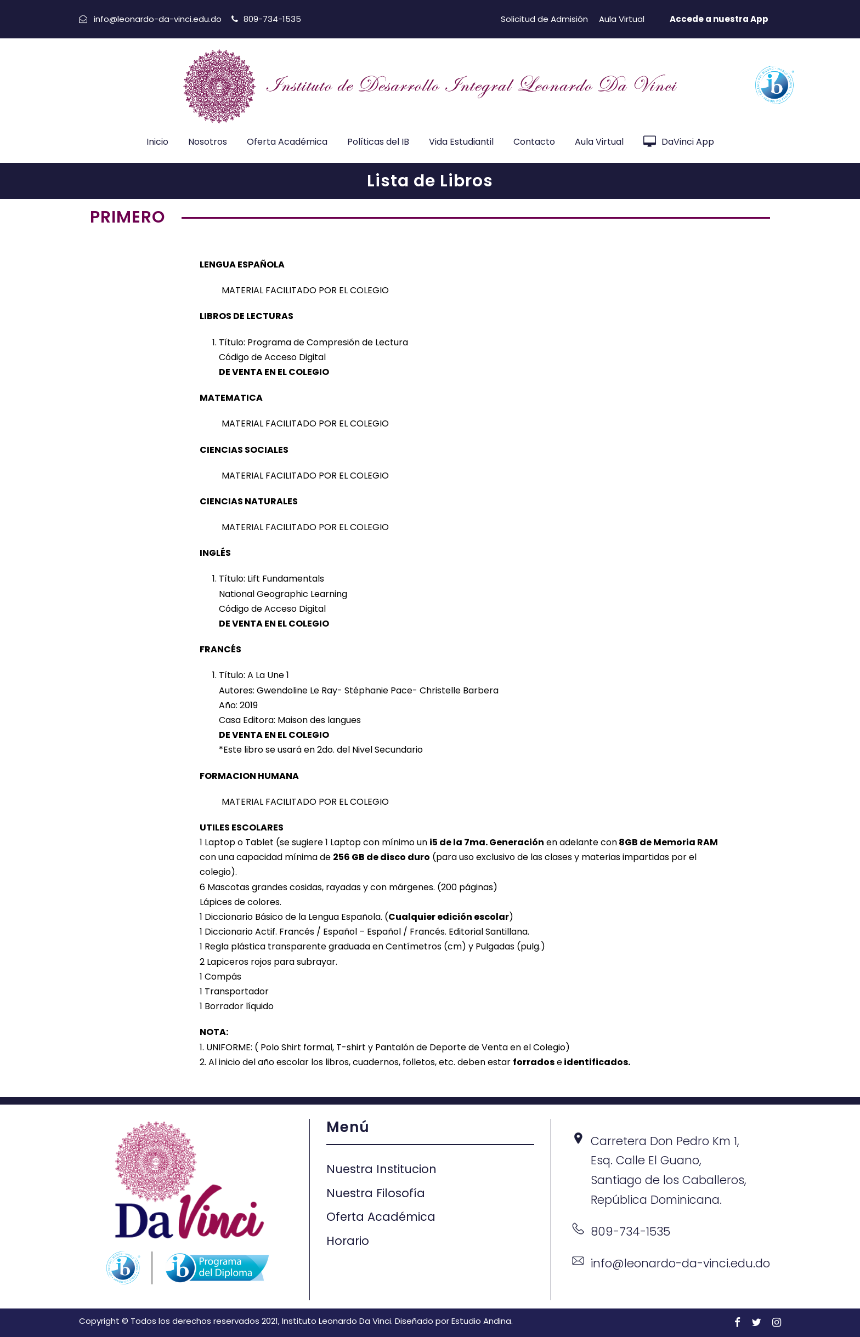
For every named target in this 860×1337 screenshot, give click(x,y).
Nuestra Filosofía (375, 1193)
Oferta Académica (287, 141)
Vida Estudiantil (461, 141)
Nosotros (207, 141)
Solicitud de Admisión (544, 19)
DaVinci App (678, 141)
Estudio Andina (481, 1321)
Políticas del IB (378, 141)
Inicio (157, 141)
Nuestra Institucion (381, 1169)
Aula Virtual (621, 19)
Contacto (534, 141)
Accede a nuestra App (719, 19)
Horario (347, 1241)
